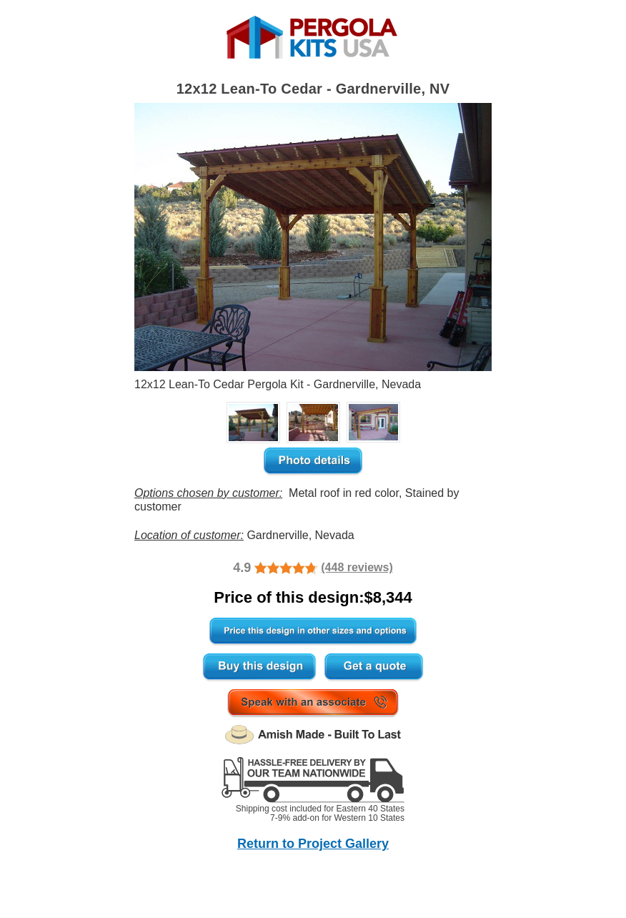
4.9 (242, 568)
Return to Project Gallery (313, 843)
